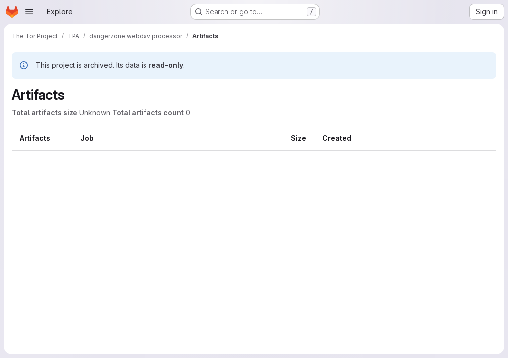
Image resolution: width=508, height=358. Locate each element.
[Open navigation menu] (29, 12)
